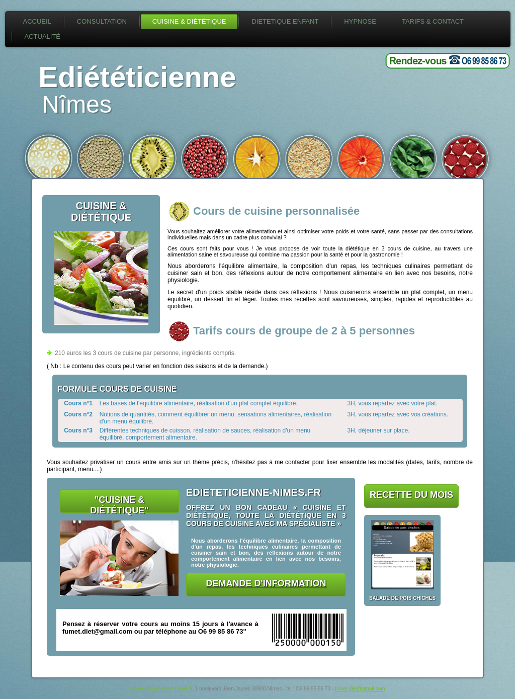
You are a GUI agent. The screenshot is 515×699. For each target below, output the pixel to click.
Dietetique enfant (284, 21)
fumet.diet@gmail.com (360, 688)
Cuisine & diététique (189, 21)
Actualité (43, 36)
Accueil (37, 21)
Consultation (102, 21)
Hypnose (360, 21)
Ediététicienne (137, 76)
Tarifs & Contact (433, 21)
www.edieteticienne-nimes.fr (161, 688)
